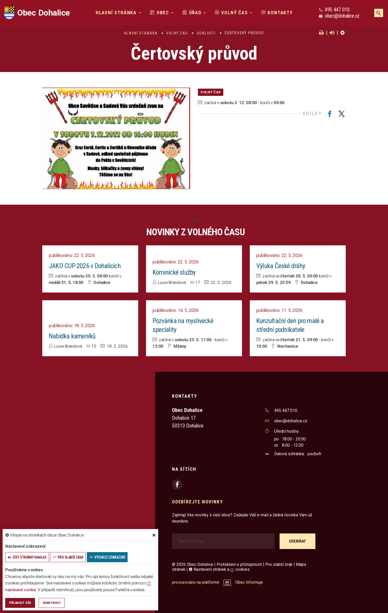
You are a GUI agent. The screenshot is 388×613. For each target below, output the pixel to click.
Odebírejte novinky (197, 501)
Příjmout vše (20, 603)
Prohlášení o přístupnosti (239, 564)
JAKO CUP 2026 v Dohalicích (85, 266)
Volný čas (231, 12)
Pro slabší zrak (279, 564)
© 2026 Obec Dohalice (192, 564)
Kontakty (277, 12)
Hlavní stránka (116, 12)
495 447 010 (337, 9)
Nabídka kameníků (72, 336)
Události (206, 33)
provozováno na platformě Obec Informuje (217, 582)
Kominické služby (174, 272)
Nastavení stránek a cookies (219, 569)
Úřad (192, 12)
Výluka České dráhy (280, 266)
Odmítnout (52, 603)
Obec (159, 12)
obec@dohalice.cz (342, 16)
